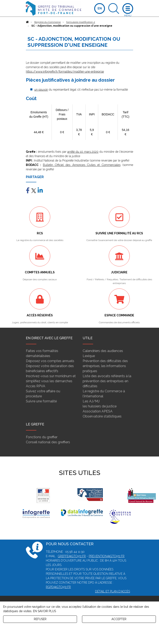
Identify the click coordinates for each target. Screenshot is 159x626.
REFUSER (40, 619)
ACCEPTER (118, 619)
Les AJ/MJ (91, 401)
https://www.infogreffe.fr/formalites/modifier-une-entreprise (65, 71)
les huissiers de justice (100, 406)
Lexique (89, 356)
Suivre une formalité (41, 401)
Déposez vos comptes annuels (50, 361)
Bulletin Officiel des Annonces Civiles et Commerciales (82, 165)
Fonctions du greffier (41, 437)
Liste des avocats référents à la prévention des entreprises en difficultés (107, 381)
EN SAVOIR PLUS (44, 611)
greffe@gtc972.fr (72, 556)
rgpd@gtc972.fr (58, 587)
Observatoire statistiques (102, 416)
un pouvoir (41, 89)
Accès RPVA (35, 386)
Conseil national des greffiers (48, 442)
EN (100, 8)
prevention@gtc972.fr (107, 556)
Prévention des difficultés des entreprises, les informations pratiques (105, 366)
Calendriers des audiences (103, 351)
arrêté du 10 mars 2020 (82, 151)
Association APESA (98, 411)
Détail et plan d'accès (112, 591)
